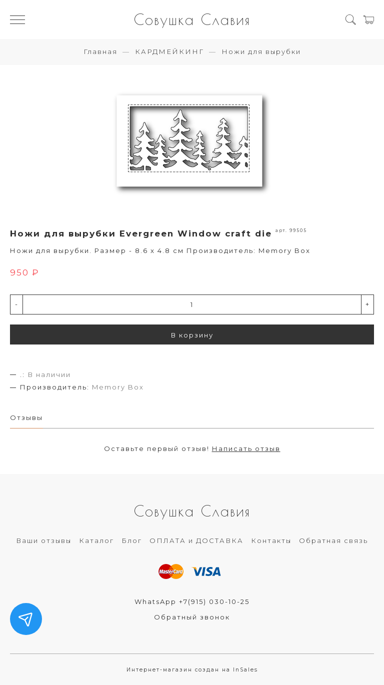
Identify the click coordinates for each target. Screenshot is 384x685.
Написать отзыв (246, 448)
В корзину (192, 335)
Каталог (96, 540)
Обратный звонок (192, 617)
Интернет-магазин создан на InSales (192, 669)
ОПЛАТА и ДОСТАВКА (197, 540)
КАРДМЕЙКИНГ (169, 52)
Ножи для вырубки (261, 52)
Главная (101, 52)
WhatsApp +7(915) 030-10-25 (192, 602)
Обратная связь (333, 540)
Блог (132, 540)
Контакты (271, 540)
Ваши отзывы (44, 540)
